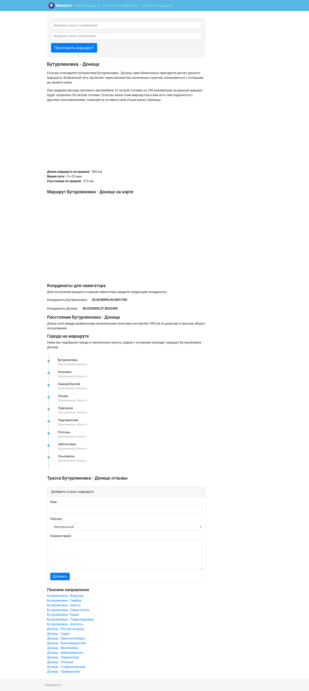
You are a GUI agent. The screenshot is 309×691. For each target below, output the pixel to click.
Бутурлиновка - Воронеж (65, 596)
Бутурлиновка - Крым (63, 615)
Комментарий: (61, 536)
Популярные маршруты (120, 5)
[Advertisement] (126, 135)
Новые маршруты (87, 5)
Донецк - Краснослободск (66, 638)
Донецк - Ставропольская (66, 667)
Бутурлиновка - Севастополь (68, 610)
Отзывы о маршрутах (157, 5)
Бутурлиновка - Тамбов (64, 600)
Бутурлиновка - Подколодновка (70, 619)
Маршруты (64, 5)
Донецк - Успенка (60, 662)
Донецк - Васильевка (62, 648)
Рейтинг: (56, 519)
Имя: (53, 502)
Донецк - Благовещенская (66, 643)
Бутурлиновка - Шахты (63, 605)
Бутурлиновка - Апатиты (65, 624)
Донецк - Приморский (63, 671)
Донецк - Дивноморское (65, 652)
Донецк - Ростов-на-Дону (65, 629)
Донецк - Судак (58, 634)
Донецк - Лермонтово (63, 657)
